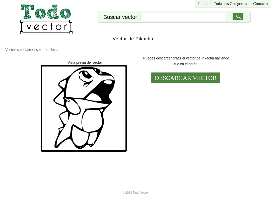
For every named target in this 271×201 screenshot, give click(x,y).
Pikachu (48, 49)
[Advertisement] (185, 118)
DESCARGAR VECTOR (186, 78)
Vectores (12, 49)
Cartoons (30, 49)
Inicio (203, 4)
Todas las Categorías (230, 4)
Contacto (260, 4)
